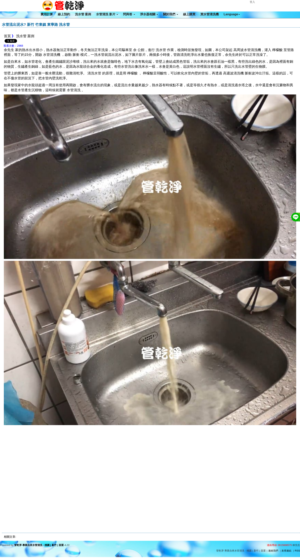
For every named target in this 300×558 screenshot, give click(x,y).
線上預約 (64, 14)
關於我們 (170, 14)
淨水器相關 (149, 14)
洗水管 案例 (83, 14)
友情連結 (286, 550)
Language (232, 14)
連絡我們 (273, 550)
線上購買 (189, 14)
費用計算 (47, 14)
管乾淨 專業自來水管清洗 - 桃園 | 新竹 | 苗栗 (39, 545)
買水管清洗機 (209, 14)
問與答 (129, 14)
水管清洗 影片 (107, 14)
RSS (297, 550)
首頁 (7, 36)
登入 (252, 1)
